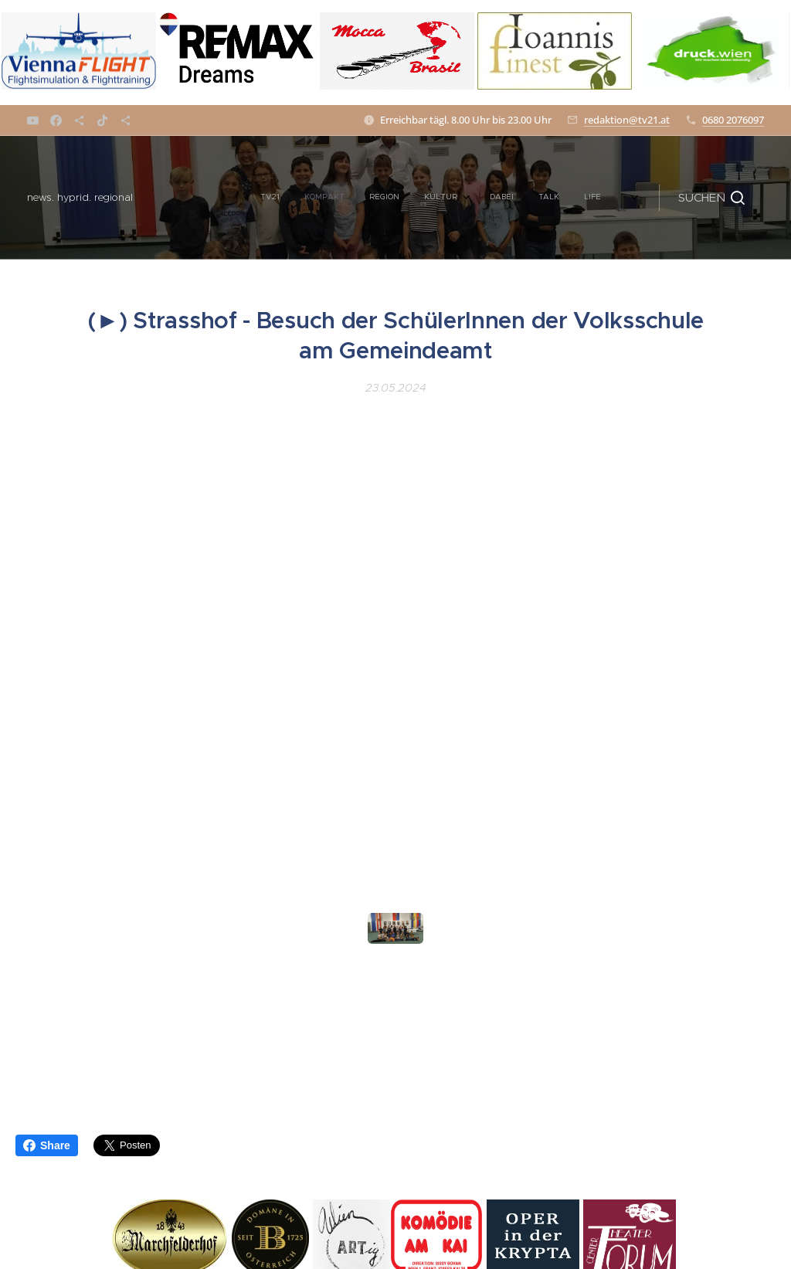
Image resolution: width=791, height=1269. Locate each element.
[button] (711, 197)
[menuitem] (212, 197)
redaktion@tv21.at (627, 120)
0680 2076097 (733, 120)
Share (46, 1145)
